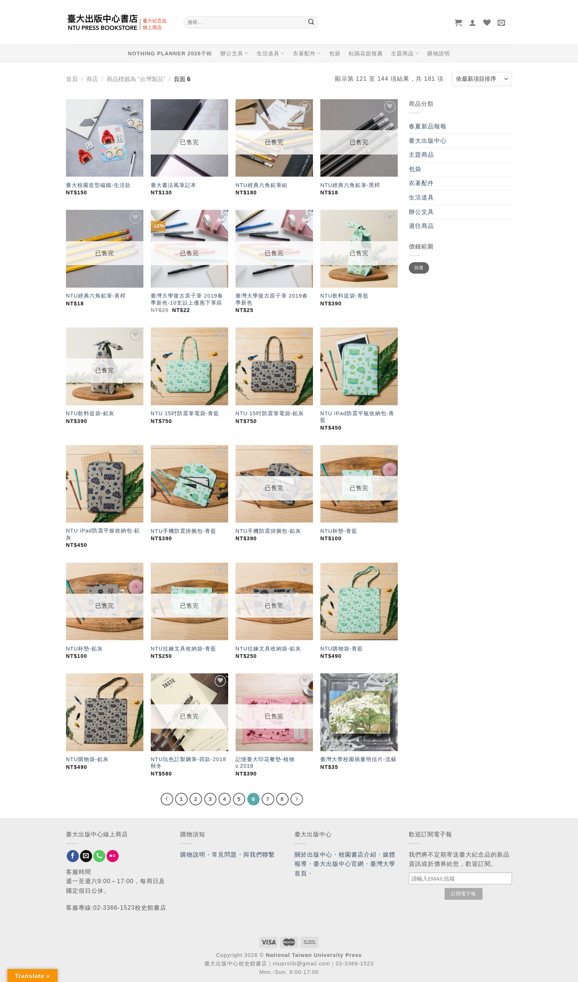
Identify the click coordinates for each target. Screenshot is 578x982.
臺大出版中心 (428, 141)
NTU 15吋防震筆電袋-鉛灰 (270, 413)
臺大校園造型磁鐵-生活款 (98, 185)
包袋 (335, 53)
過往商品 (421, 226)
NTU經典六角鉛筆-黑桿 (350, 185)
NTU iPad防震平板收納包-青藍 (357, 416)
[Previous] (167, 799)
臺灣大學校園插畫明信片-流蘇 (358, 759)
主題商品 (405, 53)
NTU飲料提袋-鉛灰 (90, 413)
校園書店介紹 (358, 854)
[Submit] (311, 22)
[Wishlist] (487, 22)
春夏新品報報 (428, 126)
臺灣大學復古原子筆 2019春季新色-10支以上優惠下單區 (187, 299)
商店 (92, 79)
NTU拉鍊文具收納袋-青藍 (183, 649)
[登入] (473, 22)
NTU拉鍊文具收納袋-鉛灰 (268, 649)
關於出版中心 (313, 854)
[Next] (296, 799)
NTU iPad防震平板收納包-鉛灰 (103, 534)
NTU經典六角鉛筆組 (262, 185)
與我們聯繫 (259, 854)
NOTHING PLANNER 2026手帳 (170, 53)
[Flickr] (113, 856)
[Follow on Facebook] (73, 856)
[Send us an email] (86, 856)
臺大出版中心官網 (338, 864)
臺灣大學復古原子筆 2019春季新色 (272, 299)
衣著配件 (307, 53)
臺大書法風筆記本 (173, 185)
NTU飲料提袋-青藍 (344, 296)
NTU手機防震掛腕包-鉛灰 (268, 531)
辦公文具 (234, 53)
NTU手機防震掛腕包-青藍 (183, 531)
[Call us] (99, 856)
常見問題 (224, 854)
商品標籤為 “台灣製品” (136, 79)
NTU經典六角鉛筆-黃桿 (96, 296)
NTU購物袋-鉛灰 (87, 759)
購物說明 (438, 53)
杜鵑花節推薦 (366, 53)
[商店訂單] (482, 79)
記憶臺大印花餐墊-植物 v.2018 (265, 762)
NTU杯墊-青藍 (339, 531)
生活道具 (271, 53)
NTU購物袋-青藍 (341, 649)
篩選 (419, 267)
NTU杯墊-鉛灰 (84, 649)
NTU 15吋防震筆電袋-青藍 (185, 413)
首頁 (72, 79)
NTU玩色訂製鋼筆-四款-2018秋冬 (188, 762)
